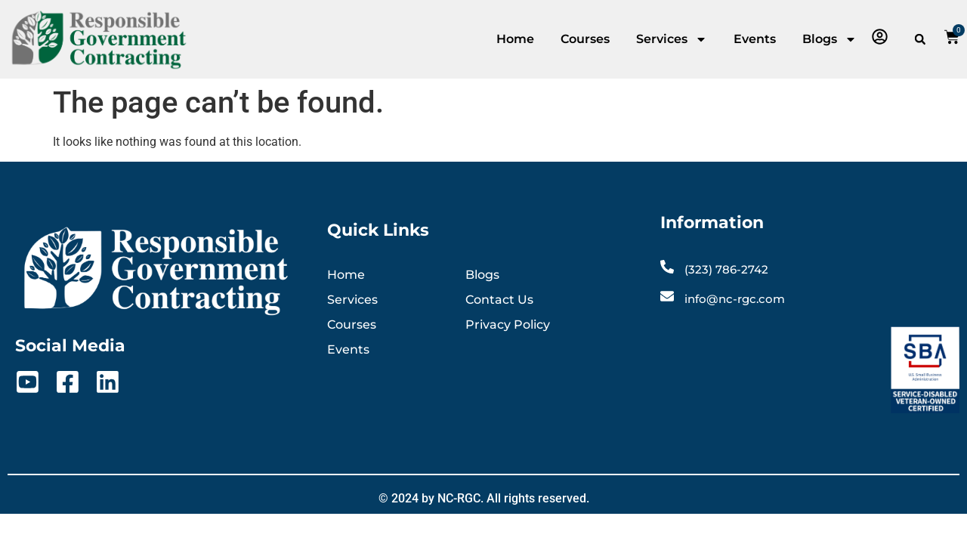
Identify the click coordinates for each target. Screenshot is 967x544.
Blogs (829, 39)
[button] (920, 39)
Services (671, 39)
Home (515, 39)
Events (755, 39)
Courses (585, 39)
